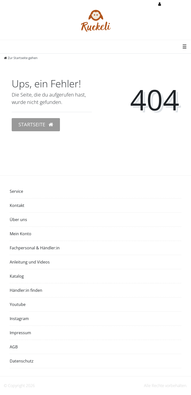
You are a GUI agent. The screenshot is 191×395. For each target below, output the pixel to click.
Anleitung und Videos (30, 262)
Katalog (17, 276)
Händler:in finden (26, 290)
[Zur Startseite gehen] (21, 58)
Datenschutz (22, 361)
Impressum (20, 332)
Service (16, 191)
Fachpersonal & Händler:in (35, 248)
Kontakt (17, 205)
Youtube (18, 304)
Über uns (18, 219)
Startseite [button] (35, 124)
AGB (14, 347)
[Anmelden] (168, 4)
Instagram (19, 318)
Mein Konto (20, 233)
